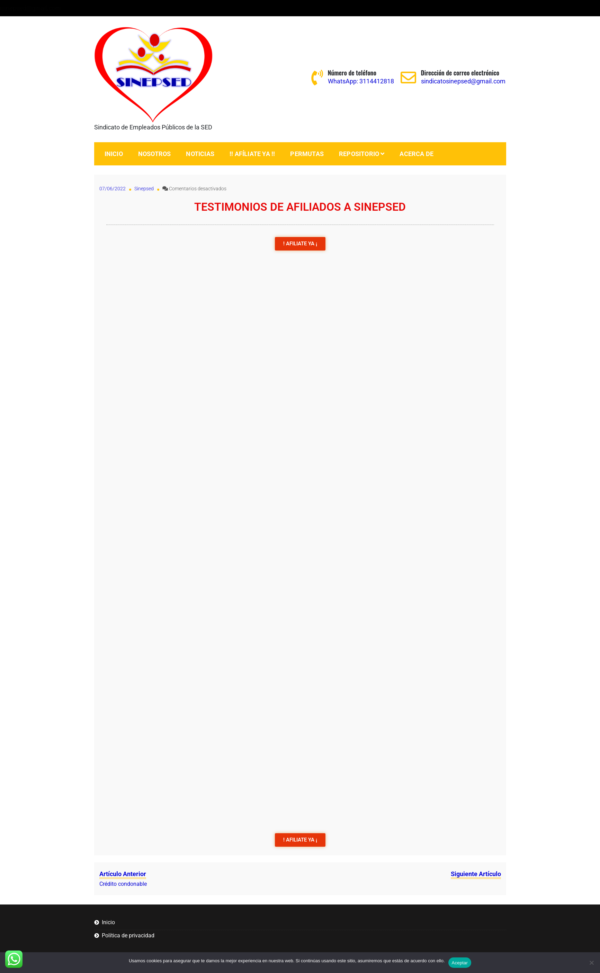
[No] (591, 962)
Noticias (200, 153)
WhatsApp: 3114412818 (99, 8)
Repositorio (359, 153)
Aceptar (460, 962)
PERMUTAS (307, 153)
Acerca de (416, 153)
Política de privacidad (128, 935)
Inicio (114, 153)
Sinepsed (144, 189)
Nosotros (154, 153)
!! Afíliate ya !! (252, 153)
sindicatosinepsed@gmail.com (188, 8)
